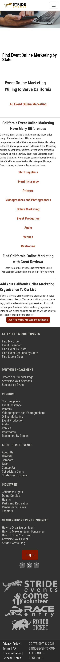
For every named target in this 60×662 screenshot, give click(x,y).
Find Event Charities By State (20, 353)
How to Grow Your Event (17, 535)
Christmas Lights (12, 492)
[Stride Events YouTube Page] (36, 565)
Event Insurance (28, 181)
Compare (7, 460)
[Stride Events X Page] (29, 565)
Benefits (7, 456)
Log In (30, 555)
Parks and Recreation (15, 503)
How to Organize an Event (18, 528)
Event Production (28, 218)
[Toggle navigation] (53, 5)
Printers (28, 191)
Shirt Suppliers (28, 172)
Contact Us (9, 468)
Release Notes (12, 658)
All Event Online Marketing (28, 104)
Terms (6, 648)
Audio (28, 228)
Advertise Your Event (15, 539)
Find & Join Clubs (13, 357)
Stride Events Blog (13, 543)
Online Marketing (28, 209)
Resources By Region (15, 436)
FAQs (5, 464)
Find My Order (11, 341)
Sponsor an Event (13, 385)
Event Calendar (11, 345)
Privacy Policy (11, 644)
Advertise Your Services (17, 381)
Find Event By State (14, 349)
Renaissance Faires (14, 507)
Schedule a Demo (13, 471)
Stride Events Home (14, 475)
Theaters (7, 511)
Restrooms (28, 246)
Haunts (6, 499)
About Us (7, 452)
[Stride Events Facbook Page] (22, 565)
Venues (28, 237)
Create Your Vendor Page (17, 377)
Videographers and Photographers (28, 200)
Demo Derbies (11, 496)
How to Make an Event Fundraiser (23, 531)
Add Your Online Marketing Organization (28, 319)
